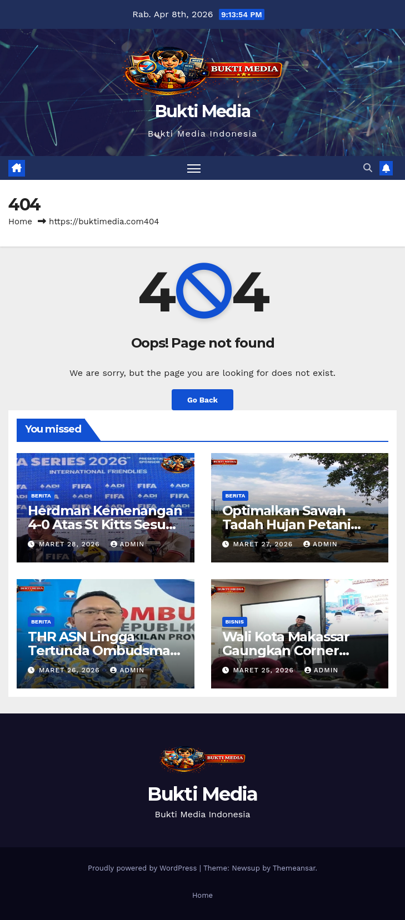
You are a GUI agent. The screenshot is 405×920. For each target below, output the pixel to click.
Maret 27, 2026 (264, 544)
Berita (41, 495)
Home (20, 222)
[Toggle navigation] (194, 168)
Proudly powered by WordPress (143, 868)
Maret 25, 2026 (264, 670)
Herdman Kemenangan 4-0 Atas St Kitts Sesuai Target (105, 524)
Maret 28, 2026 (71, 544)
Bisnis (235, 622)
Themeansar (294, 868)
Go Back (202, 399)
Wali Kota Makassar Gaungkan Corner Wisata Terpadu (285, 650)
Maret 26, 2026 (71, 670)
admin (128, 544)
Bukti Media (202, 111)
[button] (367, 168)
